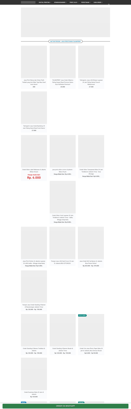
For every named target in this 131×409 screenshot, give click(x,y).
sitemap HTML (87, 358)
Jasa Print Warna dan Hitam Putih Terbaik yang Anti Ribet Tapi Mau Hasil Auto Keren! (31, 75)
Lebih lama (66, 245)
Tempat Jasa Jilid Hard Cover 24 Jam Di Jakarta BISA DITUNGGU (54, 157)
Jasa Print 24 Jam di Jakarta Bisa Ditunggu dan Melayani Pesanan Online (38, 341)
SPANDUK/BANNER (59, 2)
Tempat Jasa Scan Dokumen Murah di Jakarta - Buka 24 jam (38, 375)
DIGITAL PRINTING (44, 2)
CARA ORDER (87, 355)
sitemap (85, 361)
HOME (24, 7)
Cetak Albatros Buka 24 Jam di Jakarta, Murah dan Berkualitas (54, 235)
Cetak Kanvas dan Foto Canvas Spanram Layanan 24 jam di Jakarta (31, 235)
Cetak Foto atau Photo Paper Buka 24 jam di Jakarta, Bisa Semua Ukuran (77, 196)
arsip (84, 364)
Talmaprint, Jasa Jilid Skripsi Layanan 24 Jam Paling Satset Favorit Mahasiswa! (77, 75)
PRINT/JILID (73, 2)
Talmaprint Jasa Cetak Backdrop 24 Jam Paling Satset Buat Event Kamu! (99, 75)
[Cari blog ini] (109, 5)
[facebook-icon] (54, 399)
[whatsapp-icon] (71, 399)
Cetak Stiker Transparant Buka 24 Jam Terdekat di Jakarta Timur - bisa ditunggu (77, 116)
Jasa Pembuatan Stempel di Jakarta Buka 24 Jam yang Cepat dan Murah (38, 350)
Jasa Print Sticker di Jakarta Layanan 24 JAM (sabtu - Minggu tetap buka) (31, 157)
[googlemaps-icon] (77, 399)
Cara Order (97, 2)
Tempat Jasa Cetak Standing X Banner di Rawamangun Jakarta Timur (100, 157)
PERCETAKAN (85, 2)
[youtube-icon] (65, 399)
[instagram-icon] (60, 399)
